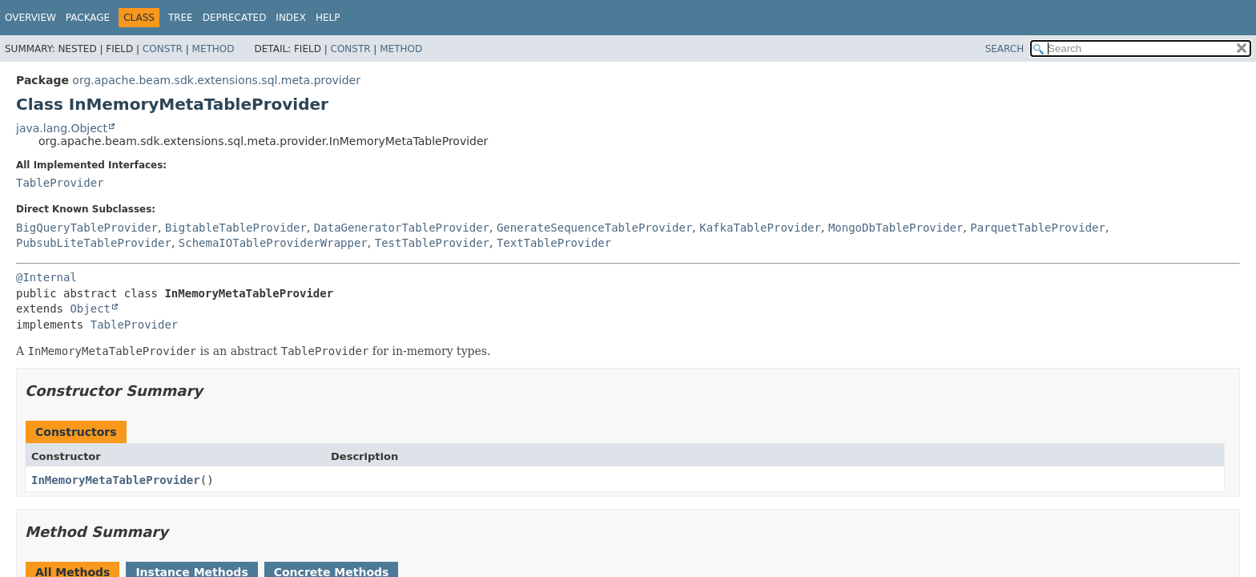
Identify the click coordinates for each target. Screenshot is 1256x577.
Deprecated (235, 17)
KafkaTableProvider (760, 227)
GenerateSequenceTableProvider (594, 227)
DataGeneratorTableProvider (401, 227)
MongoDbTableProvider (896, 227)
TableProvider (60, 182)
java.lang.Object (61, 128)
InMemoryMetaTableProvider (115, 480)
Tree (180, 17)
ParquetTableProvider (1037, 227)
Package (88, 17)
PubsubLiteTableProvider (93, 242)
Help (328, 17)
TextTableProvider (554, 242)
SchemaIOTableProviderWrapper (273, 242)
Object (90, 308)
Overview (30, 17)
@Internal (46, 277)
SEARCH (1005, 48)
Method (213, 48)
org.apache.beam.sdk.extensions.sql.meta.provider (216, 80)
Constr (163, 48)
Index (291, 17)
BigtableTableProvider (236, 227)
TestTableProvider (432, 242)
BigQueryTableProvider (87, 227)
